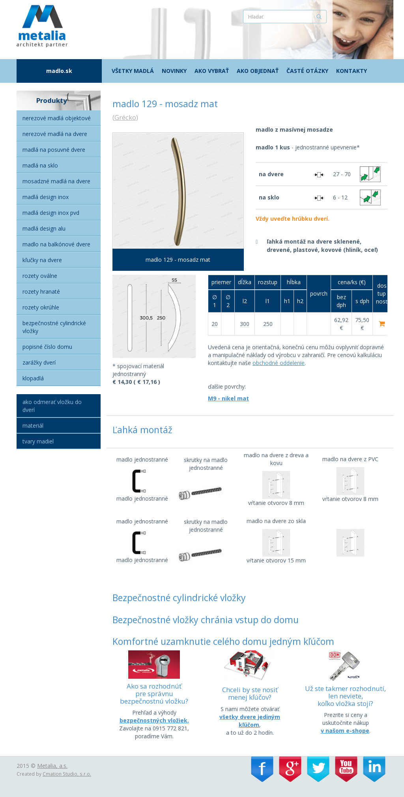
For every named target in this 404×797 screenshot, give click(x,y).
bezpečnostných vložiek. (154, 720)
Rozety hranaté (41, 291)
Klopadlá (33, 378)
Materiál (32, 425)
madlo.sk (59, 70)
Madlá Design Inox (45, 197)
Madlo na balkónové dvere (56, 244)
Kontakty (351, 70)
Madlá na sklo (40, 165)
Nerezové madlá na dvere (54, 134)
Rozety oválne (39, 275)
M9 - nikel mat (228, 398)
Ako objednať (258, 70)
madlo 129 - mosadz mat (178, 260)
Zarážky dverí (39, 362)
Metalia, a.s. (52, 765)
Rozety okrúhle (40, 307)
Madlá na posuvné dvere (53, 149)
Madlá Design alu (43, 228)
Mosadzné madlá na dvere (56, 181)
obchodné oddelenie (278, 363)
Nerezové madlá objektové (56, 118)
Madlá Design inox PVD (50, 212)
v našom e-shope (345, 730)
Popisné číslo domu (47, 346)
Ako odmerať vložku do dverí (52, 405)
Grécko (125, 117)
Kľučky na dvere (42, 260)
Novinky (174, 70)
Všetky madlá (133, 70)
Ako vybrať (212, 70)
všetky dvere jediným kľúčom (249, 720)
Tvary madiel (38, 441)
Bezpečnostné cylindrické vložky (54, 327)
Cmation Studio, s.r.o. (67, 774)
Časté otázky (307, 70)
